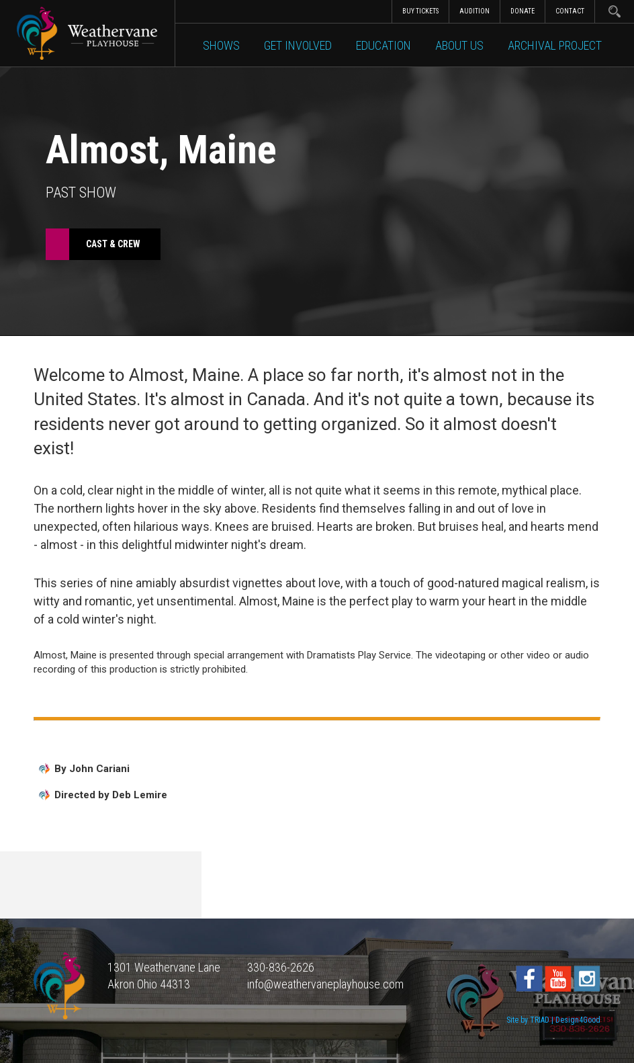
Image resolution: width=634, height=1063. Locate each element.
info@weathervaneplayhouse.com (325, 984)
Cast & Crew (113, 244)
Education (383, 45)
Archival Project (555, 45)
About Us (459, 45)
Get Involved (298, 45)
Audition (474, 11)
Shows (221, 45)
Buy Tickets (420, 11)
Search (614, 11)
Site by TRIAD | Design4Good (553, 1020)
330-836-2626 (280, 967)
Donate (522, 11)
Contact (569, 11)
